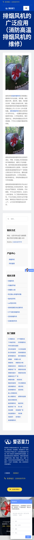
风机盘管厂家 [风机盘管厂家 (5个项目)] (19, 410)
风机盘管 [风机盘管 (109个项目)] (10, 410)
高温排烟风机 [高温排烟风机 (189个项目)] (12, 420)
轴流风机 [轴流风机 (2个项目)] (20, 403)
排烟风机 (11, 281)
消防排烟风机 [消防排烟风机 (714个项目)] (12, 386)
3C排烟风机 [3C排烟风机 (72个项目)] (11, 339)
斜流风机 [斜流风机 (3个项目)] (19, 379)
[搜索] (8, 218)
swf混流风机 (12, 303)
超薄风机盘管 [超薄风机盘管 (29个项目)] (22, 396)
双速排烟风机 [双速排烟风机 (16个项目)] (22, 352)
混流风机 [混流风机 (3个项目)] (20, 390)
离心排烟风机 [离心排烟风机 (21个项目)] (12, 396)
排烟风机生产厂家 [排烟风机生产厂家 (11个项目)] (13, 376)
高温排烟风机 (15, 96)
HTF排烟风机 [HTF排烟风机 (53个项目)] (21, 339)
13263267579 (17, 242)
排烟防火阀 (12, 290)
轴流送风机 (12, 298)
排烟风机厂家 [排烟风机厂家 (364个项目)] (12, 369)
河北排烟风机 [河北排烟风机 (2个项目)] (22, 383)
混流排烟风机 (12, 316)
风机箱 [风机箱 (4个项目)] (20, 413)
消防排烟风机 (14, 111)
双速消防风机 (12, 321)
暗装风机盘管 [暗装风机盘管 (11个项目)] (12, 383)
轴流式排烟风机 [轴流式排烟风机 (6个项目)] (12, 400)
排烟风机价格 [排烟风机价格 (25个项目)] (19, 363)
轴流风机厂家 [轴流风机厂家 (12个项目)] (12, 407)
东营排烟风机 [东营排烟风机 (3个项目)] (22, 342)
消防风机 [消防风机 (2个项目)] (20, 386)
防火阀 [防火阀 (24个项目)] (20, 407)
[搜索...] (17, 218)
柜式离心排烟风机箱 (14, 294)
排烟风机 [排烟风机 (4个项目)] (10, 363)
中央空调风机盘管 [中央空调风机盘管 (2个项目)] (13, 346)
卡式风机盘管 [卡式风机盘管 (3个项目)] (22, 349)
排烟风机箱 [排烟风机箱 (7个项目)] (11, 379)
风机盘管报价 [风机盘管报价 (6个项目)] (12, 413)
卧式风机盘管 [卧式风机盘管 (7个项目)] (12, 352)
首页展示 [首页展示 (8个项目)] (18, 417)
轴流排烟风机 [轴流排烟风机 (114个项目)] (12, 403)
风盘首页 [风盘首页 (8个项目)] (10, 417)
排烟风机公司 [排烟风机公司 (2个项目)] (22, 366)
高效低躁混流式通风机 (15, 307)
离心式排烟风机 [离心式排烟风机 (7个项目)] (12, 393)
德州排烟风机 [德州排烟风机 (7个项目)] (22, 356)
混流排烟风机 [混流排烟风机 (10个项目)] (12, 390)
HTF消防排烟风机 (14, 312)
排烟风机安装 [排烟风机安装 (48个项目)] (22, 369)
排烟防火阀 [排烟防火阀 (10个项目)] (17, 359)
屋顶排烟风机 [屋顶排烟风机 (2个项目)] (12, 356)
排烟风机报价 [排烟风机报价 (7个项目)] (12, 373)
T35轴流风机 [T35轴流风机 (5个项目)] (12, 342)
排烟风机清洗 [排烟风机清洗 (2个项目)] (22, 373)
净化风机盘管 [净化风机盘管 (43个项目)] (12, 349)
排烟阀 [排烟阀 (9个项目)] (10, 359)
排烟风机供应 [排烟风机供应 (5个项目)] (12, 366)
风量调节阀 (12, 285)
